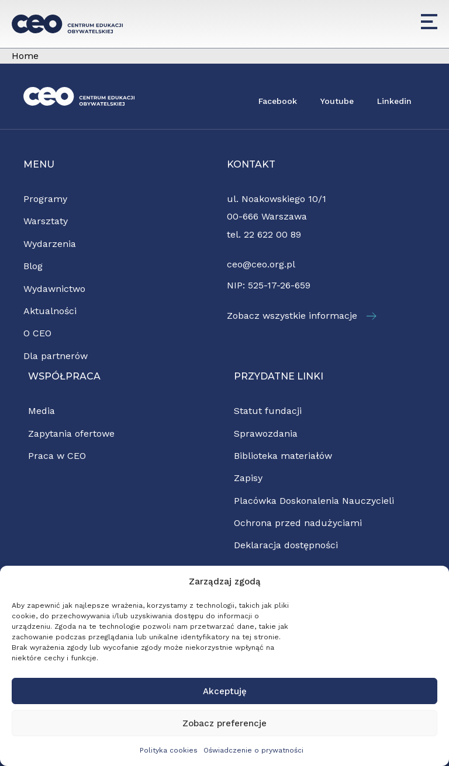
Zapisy (248, 477)
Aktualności (50, 310)
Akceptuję (225, 691)
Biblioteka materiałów (283, 455)
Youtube (337, 101)
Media (41, 410)
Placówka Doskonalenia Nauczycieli (314, 500)
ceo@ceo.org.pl (261, 264)
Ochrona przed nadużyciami (298, 522)
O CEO (37, 333)
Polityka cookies (169, 750)
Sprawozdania (266, 433)
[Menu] (429, 21)
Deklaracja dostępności (286, 545)
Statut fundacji (268, 410)
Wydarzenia (49, 243)
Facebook (277, 101)
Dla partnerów (55, 355)
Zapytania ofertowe (71, 433)
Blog (33, 265)
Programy (45, 198)
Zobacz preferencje (224, 723)
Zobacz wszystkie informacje (302, 315)
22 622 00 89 (272, 234)
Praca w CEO (57, 455)
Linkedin (394, 101)
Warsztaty (45, 221)
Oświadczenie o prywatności (253, 750)
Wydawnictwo (54, 288)
